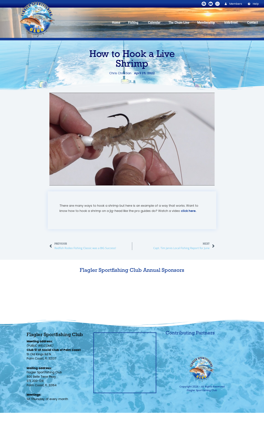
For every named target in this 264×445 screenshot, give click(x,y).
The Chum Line (178, 23)
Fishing (134, 23)
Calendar (154, 23)
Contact (252, 23)
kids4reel (231, 23)
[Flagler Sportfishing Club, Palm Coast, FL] (125, 363)
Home (116, 23)
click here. (188, 211)
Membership (206, 23)
